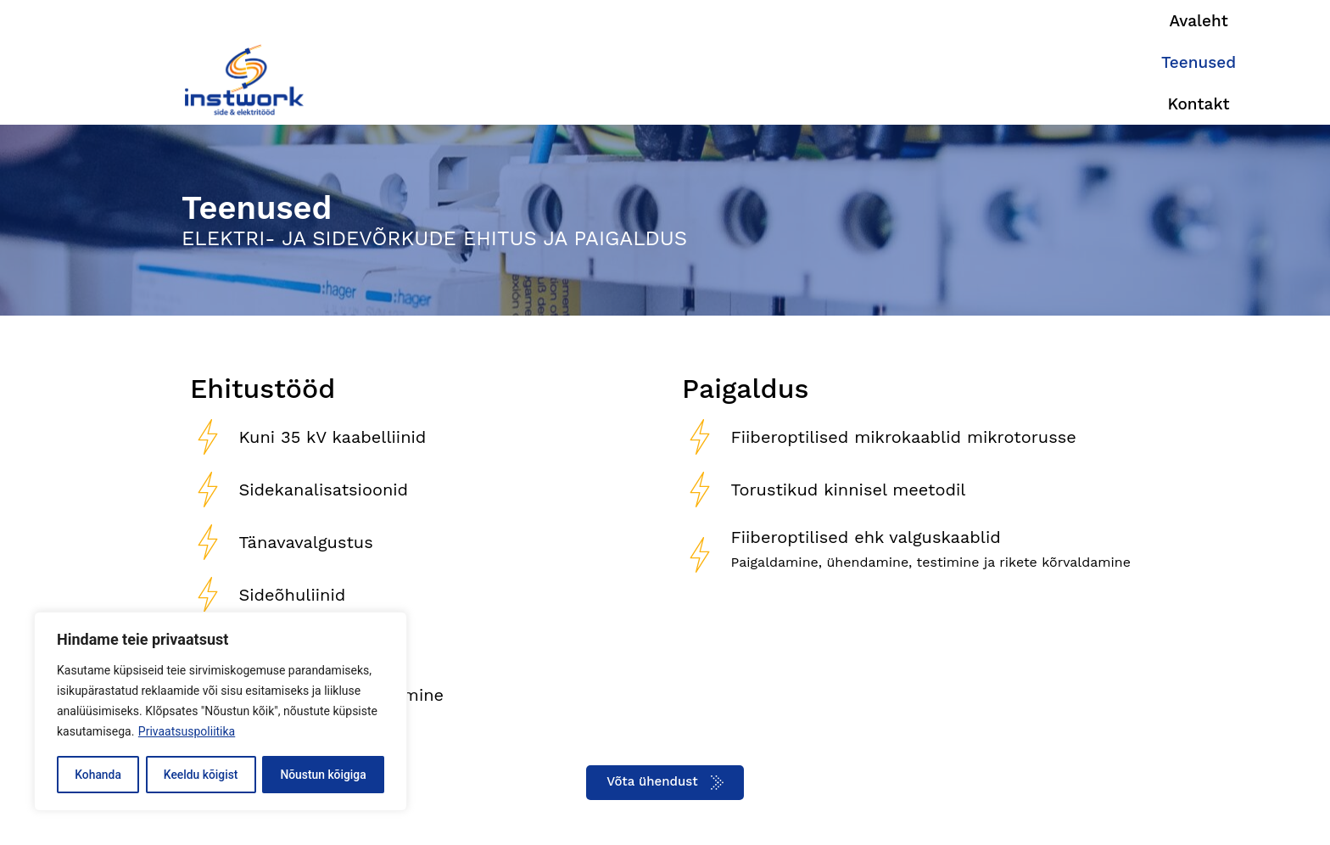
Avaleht (919, 63)
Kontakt (1105, 63)
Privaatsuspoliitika (186, 732)
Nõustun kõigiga (323, 774)
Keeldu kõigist (200, 774)
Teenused (1011, 63)
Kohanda (98, 774)
